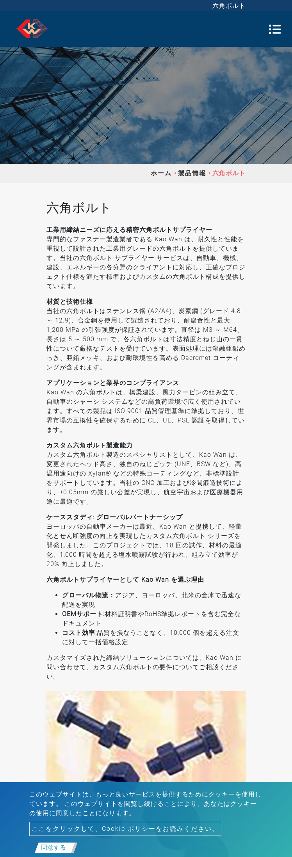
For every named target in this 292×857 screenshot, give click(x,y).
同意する (53, 847)
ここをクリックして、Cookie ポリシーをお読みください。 (125, 828)
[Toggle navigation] (275, 29)
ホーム (161, 173)
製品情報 (192, 173)
